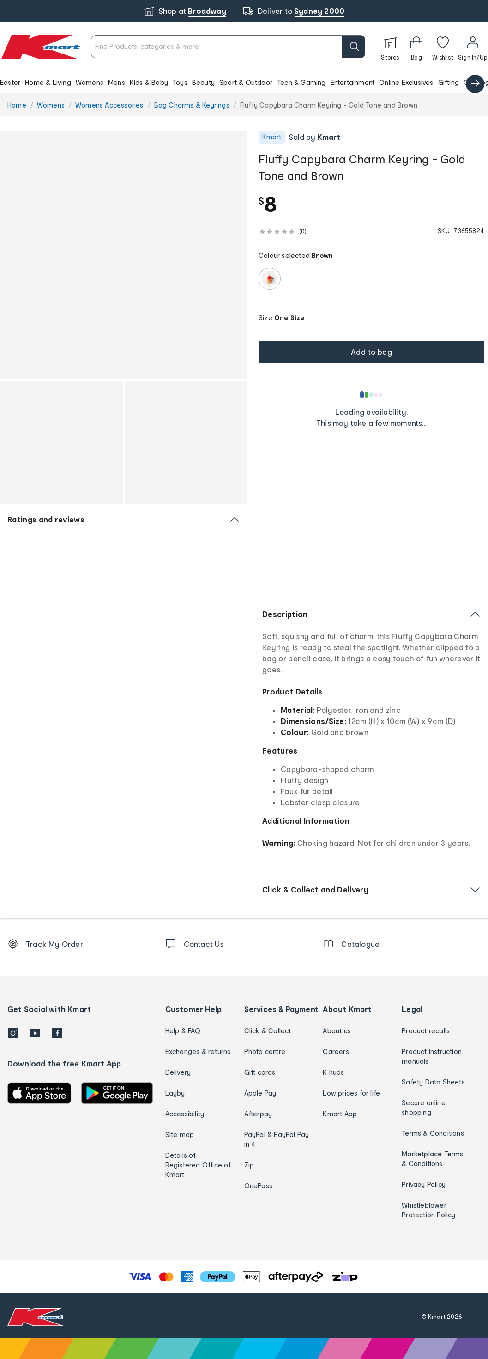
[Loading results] (371, 394)
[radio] (270, 279)
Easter (10, 82)
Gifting (448, 82)
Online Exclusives (406, 82)
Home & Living (48, 82)
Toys (180, 82)
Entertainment (353, 82)
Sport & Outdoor (245, 82)
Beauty (203, 82)
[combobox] (228, 46)
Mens (116, 82)
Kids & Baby (149, 82)
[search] (353, 46)
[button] (244, 82)
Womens (89, 82)
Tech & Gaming (301, 82)
